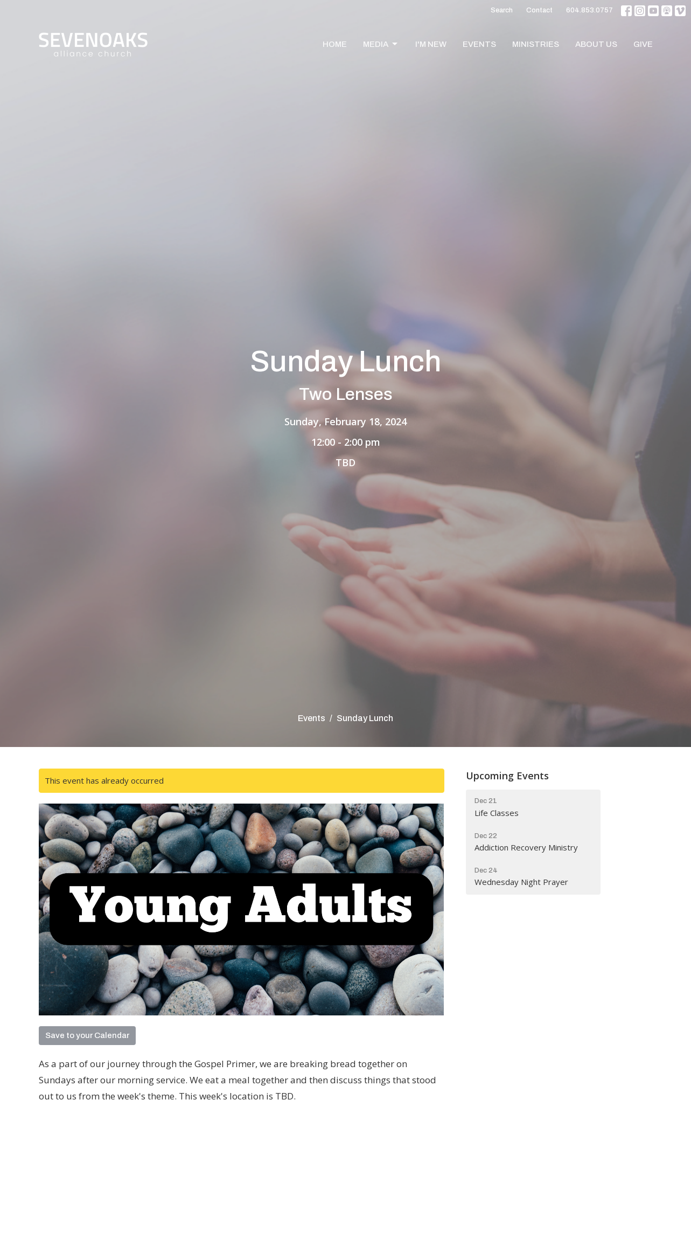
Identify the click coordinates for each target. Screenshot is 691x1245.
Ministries (535, 44)
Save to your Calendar (87, 1035)
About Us (596, 44)
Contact (539, 10)
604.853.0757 (589, 10)
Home (335, 44)
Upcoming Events (507, 775)
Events (479, 44)
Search (502, 10)
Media (381, 44)
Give (643, 44)
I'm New (430, 44)
